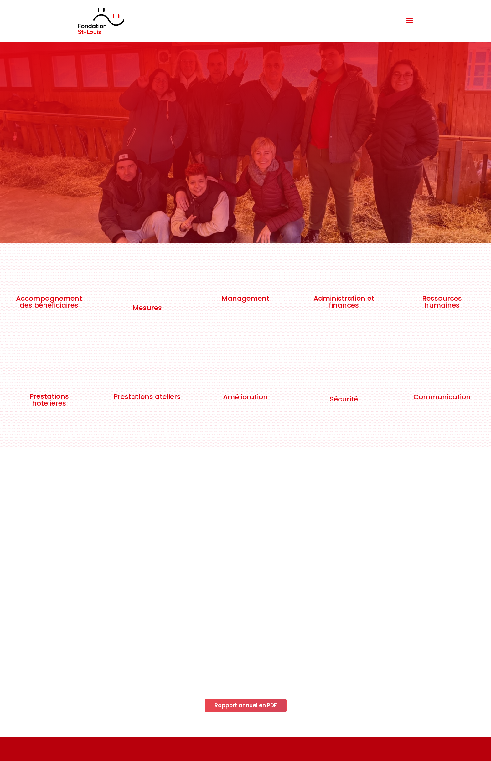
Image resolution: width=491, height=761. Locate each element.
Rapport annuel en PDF (245, 705)
